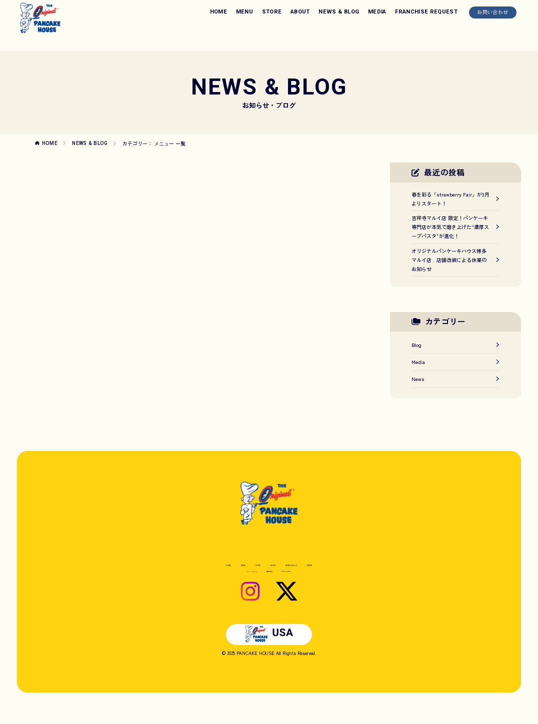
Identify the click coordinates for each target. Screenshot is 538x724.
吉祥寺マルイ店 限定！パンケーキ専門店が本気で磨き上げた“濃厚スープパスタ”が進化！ (456, 227)
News (456, 378)
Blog (456, 344)
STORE (272, 11)
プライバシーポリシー (315, 582)
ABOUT (300, 11)
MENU (244, 11)
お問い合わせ (492, 12)
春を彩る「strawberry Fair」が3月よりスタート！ (456, 198)
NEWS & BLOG (338, 11)
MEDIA (377, 11)
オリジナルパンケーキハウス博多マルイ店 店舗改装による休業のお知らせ (456, 259)
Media (456, 362)
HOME (218, 11)
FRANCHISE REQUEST (426, 11)
